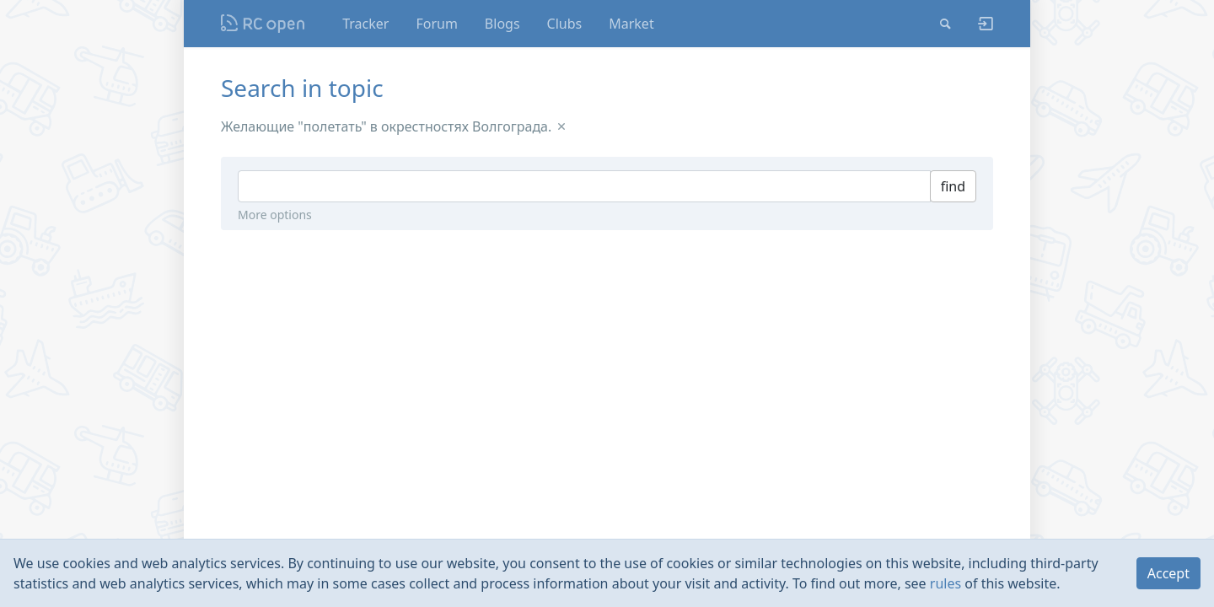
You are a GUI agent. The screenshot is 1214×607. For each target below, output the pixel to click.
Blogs (502, 23)
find (953, 186)
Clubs (565, 23)
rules (945, 583)
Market (631, 23)
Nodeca (263, 23)
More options (275, 215)
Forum (436, 23)
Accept (1168, 573)
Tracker (365, 23)
